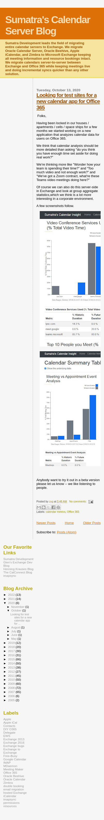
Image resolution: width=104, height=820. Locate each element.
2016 (11, 655)
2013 (11, 667)
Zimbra (8, 782)
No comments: (78, 501)
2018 (11, 646)
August (16, 627)
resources (10, 806)
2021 (11, 598)
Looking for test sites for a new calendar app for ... (21, 619)
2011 (11, 675)
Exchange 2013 (13, 739)
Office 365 (73, 511)
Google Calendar (14, 759)
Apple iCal (10, 722)
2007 (11, 691)
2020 (11, 603)
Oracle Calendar (14, 779)
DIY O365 (10, 729)
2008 (11, 687)
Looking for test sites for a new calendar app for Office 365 (68, 101)
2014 (11, 663)
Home (69, 523)
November (18, 606)
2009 (11, 683)
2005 (11, 700)
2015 (11, 659)
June (14, 634)
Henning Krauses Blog (18, 569)
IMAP (7, 762)
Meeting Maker (13, 769)
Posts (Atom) (66, 532)
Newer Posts (45, 523)
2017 (11, 651)
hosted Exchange (15, 792)
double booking (13, 786)
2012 (11, 671)
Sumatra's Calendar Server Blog (47, 25)
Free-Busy (10, 756)
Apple (7, 719)
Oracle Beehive (13, 776)
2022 (11, 594)
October (16, 610)
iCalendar (9, 796)
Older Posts (92, 523)
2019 (11, 642)
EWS (6, 735)
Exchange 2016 (13, 742)
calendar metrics (56, 511)
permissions (11, 802)
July (14, 631)
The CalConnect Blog (17, 572)
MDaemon (10, 766)
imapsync (9, 575)
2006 (11, 696)
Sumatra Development (18, 559)
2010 (11, 679)
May (14, 638)
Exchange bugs (13, 745)
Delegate (9, 732)
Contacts (9, 725)
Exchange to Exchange (11, 750)
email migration (13, 789)
